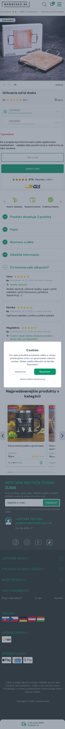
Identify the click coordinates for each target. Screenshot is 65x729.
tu (44, 379)
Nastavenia (20, 371)
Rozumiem (44, 371)
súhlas (26, 358)
